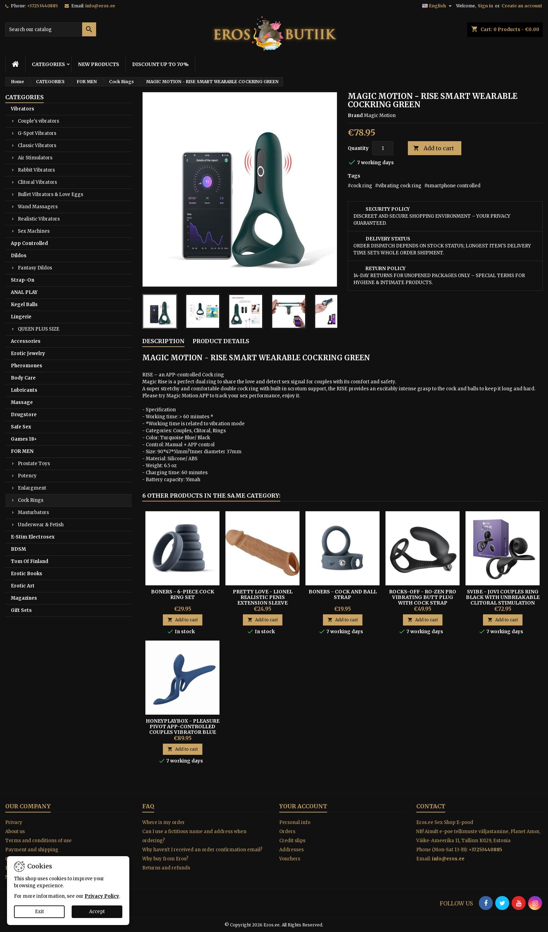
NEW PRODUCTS (98, 64)
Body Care (23, 378)
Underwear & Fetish (41, 525)
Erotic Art (23, 586)
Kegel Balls (24, 305)
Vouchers (289, 859)
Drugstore (24, 415)
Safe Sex (21, 427)
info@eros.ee (100, 5)
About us (15, 832)
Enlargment (32, 488)
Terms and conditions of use (38, 841)
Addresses (291, 850)
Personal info (294, 822)
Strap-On (22, 280)
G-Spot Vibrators (37, 133)
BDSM (18, 549)
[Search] (50, 29)
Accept (97, 912)
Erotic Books (26, 574)
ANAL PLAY (24, 292)
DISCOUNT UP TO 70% (160, 64)
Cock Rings (30, 500)
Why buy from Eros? (165, 859)
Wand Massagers (38, 207)
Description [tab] (163, 341)
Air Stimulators (35, 158)
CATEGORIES (48, 64)
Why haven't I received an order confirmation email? (202, 850)
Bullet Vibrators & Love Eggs (50, 194)
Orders (287, 832)
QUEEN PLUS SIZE (38, 329)
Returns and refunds (166, 868)
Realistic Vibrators (39, 219)
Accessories (26, 341)
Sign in (485, 5)
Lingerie (21, 317)
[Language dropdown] (437, 6)
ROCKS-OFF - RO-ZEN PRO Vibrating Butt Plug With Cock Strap (422, 597)
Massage (22, 402)
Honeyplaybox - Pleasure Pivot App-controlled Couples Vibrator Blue (182, 726)
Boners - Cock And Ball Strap (343, 594)
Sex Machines (34, 231)
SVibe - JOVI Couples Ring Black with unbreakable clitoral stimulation (503, 597)
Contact (430, 806)
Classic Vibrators (37, 146)
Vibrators (22, 109)
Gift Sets (21, 610)
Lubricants (24, 390)
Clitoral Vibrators (37, 182)
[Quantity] (382, 148)
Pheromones (26, 366)
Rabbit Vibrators (36, 170)
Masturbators (33, 512)
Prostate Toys (34, 464)
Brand (355, 115)
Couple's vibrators (38, 121)
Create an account (522, 5)
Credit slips (292, 841)
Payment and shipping (31, 850)
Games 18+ (24, 439)
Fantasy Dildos (35, 268)
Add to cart (433, 148)
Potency (27, 476)
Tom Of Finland (29, 561)
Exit (39, 912)
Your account (303, 806)
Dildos (19, 256)
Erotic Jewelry (28, 353)
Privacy (13, 822)
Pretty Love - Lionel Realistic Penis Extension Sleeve (263, 597)
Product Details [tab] (221, 341)
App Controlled (29, 243)
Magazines (24, 598)
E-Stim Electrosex (33, 537)
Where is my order (163, 822)
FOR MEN (22, 451)
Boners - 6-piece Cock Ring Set (182, 594)
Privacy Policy (102, 896)
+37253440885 (42, 5)
